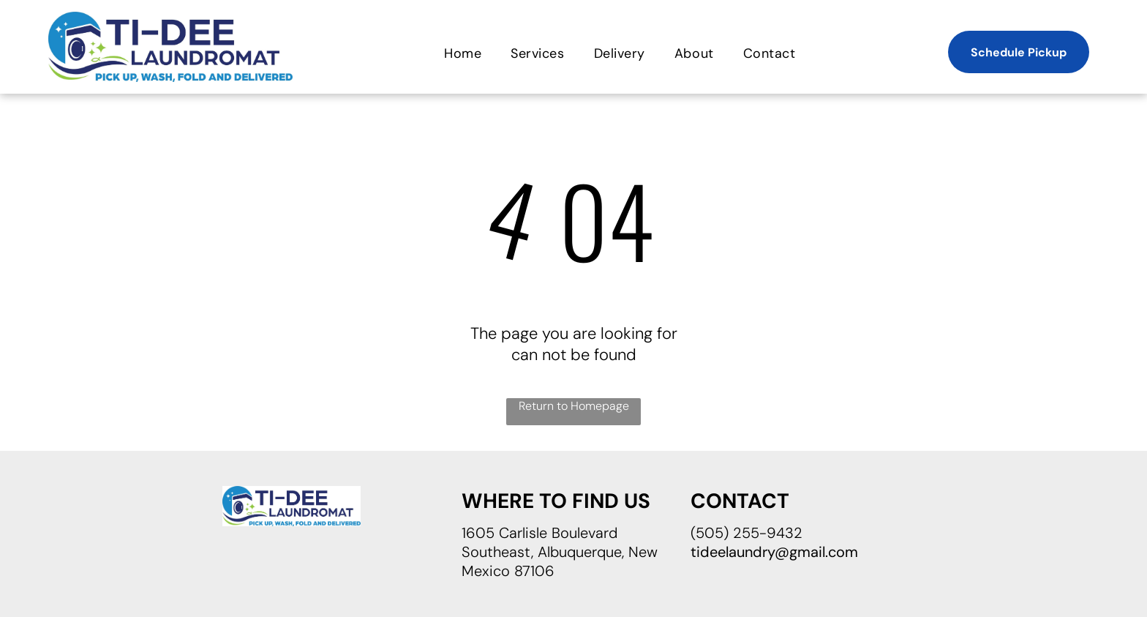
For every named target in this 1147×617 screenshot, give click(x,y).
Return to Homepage (574, 406)
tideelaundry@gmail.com (774, 551)
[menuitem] (462, 53)
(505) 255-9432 (746, 532)
